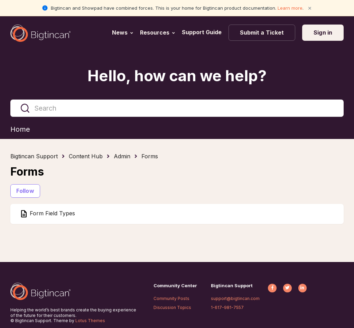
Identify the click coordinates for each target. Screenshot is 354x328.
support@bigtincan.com (235, 298)
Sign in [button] (323, 32)
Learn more (290, 8)
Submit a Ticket (262, 32)
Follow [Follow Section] (25, 190)
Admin (122, 156)
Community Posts (171, 298)
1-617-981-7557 (227, 307)
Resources (154, 32)
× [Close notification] (310, 7)
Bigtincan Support (34, 156)
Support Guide (202, 32)
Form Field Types (51, 213)
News (120, 32)
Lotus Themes (90, 320)
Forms (149, 156)
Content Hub (86, 156)
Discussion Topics (172, 307)
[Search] (177, 108)
